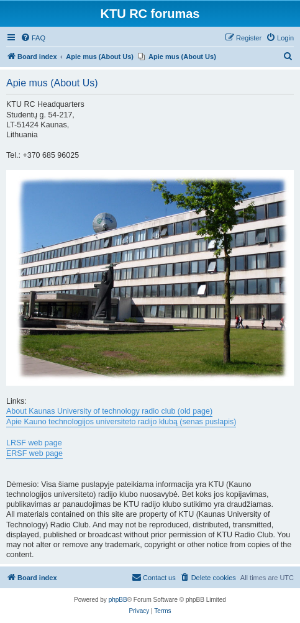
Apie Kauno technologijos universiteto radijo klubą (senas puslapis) (121, 421)
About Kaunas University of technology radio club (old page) (109, 411)
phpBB (118, 599)
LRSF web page (34, 443)
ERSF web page (34, 453)
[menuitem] (32, 37)
